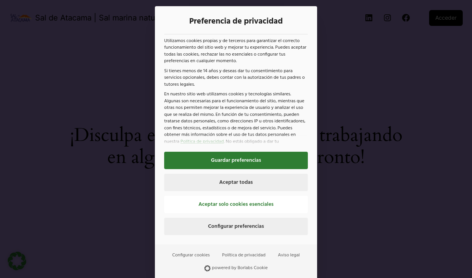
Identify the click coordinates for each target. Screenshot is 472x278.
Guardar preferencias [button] (236, 160)
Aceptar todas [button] (236, 182)
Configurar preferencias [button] (236, 226)
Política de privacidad (202, 142)
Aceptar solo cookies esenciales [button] (236, 204)
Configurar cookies (191, 255)
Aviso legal (289, 255)
